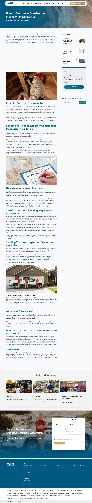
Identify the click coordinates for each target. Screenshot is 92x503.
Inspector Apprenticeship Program (34, 141)
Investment (39, 3)
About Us (56, 3)
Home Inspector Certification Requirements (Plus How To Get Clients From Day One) (72, 397)
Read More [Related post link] (16, 401)
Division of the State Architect (18, 236)
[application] (32, 3)
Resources (65, 3)
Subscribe (82, 102)
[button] (74, 87)
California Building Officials (25, 221)
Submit (59, 443)
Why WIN (48, 3)
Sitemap (19, 501)
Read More (65, 43)
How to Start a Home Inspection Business (19, 307)
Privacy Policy (10, 501)
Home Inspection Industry (13, 20)
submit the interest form (30, 303)
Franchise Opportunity (26, 3)
